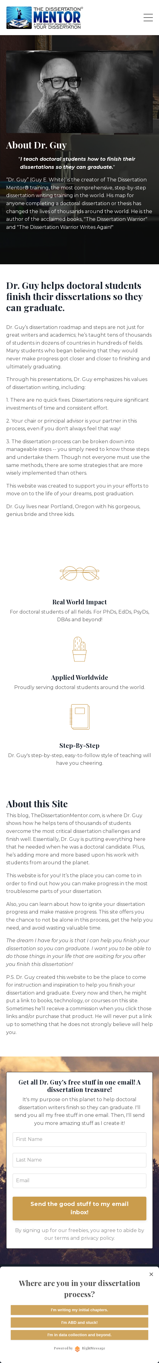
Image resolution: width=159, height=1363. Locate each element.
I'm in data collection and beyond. (79, 1335)
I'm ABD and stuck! (79, 1322)
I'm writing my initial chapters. (79, 1310)
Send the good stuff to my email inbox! (79, 1208)
